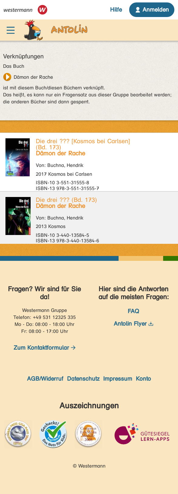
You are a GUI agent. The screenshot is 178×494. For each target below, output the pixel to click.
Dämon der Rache (33, 77)
